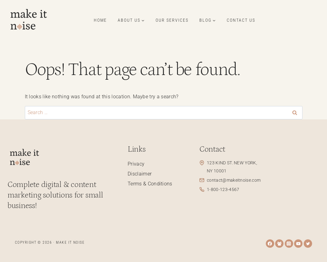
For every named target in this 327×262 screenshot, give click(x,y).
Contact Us (241, 20)
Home (100, 20)
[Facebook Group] (279, 243)
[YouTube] (298, 243)
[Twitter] (308, 243)
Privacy (136, 164)
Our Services (172, 20)
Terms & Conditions (150, 184)
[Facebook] (270, 243)
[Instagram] (289, 243)
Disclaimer (140, 174)
